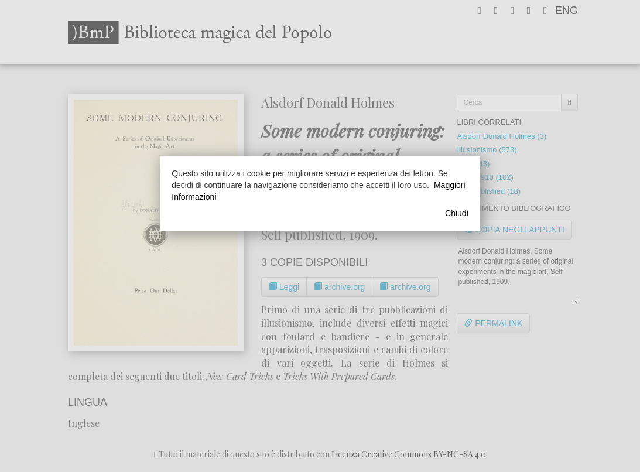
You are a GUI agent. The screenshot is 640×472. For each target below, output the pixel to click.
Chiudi (456, 213)
